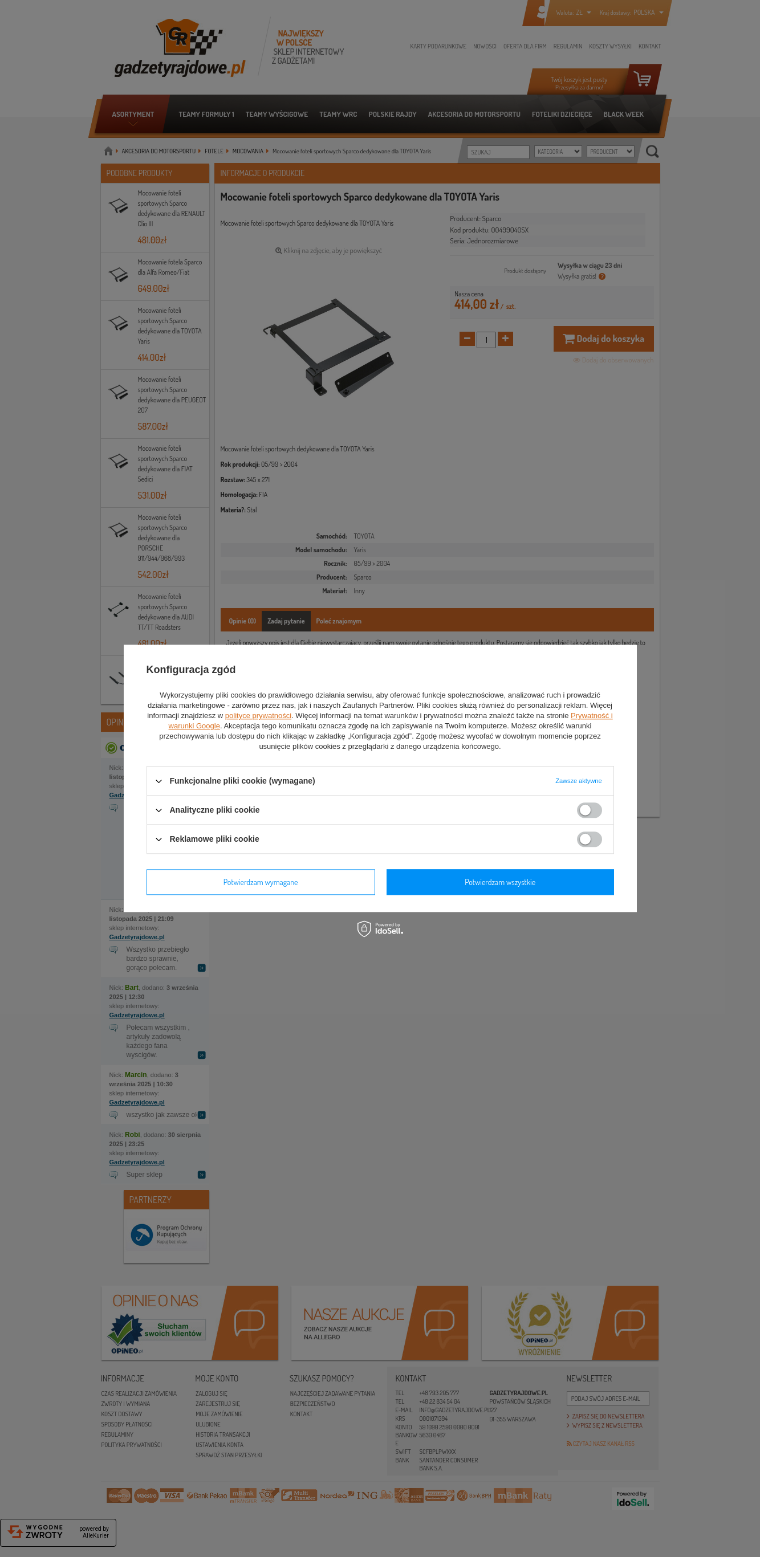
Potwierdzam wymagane (260, 882)
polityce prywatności (258, 715)
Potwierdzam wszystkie (500, 882)
